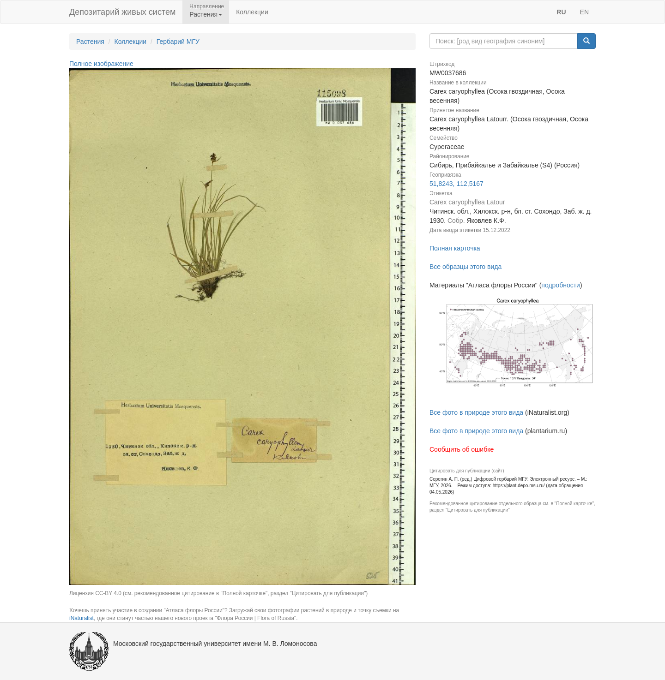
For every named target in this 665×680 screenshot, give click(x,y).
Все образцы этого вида (465, 266)
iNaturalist (81, 618)
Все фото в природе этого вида (476, 412)
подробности (560, 285)
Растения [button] (205, 14)
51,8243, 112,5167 (456, 183)
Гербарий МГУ (178, 41)
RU (561, 12)
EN (584, 12)
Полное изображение (101, 63)
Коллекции (252, 12)
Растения (90, 41)
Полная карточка (454, 248)
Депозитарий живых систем (122, 12)
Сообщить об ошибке (461, 449)
